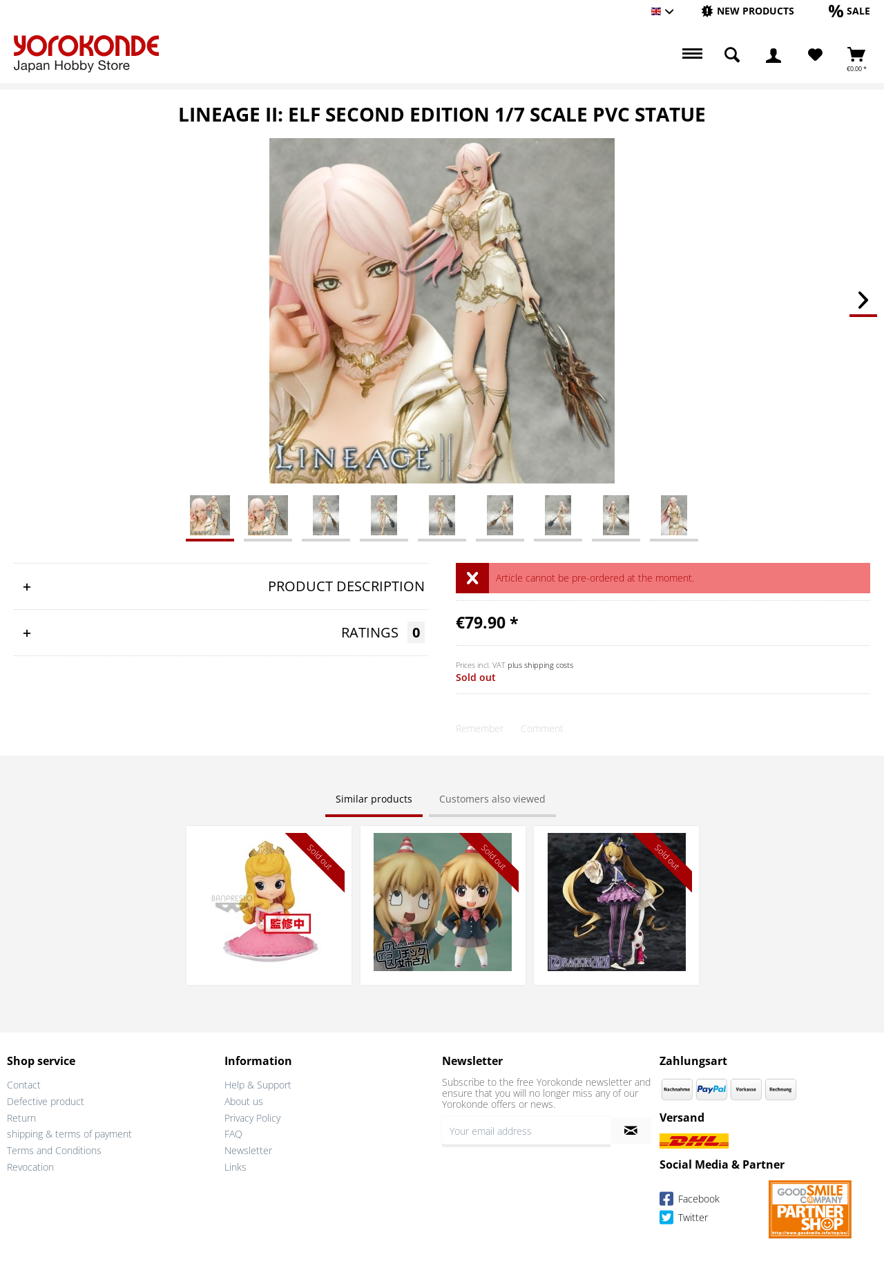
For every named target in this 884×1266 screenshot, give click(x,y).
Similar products (374, 798)
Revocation (30, 1166)
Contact (24, 1084)
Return (21, 1117)
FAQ (233, 1133)
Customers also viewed (492, 798)
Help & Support (257, 1084)
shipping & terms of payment (69, 1133)
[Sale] (849, 11)
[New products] (747, 11)
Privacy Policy (252, 1117)
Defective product (45, 1101)
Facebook (690, 1200)
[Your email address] (526, 1130)
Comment (542, 728)
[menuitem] (747, 11)
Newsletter (248, 1150)
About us (243, 1101)
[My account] (773, 55)
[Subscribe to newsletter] (631, 1130)
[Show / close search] (732, 55)
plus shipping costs (540, 665)
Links (235, 1166)
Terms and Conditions (54, 1150)
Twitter (684, 1219)
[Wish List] (815, 55)
